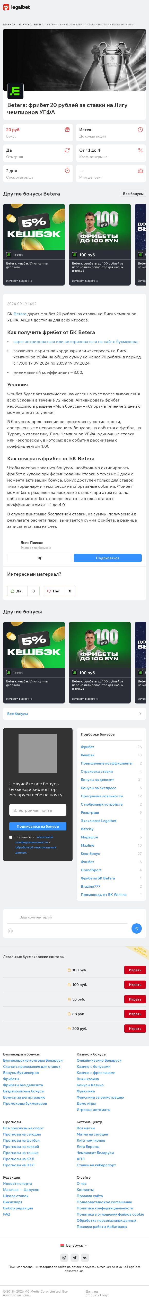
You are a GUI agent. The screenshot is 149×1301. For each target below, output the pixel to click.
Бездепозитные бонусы (23, 1091)
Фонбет (111, 862)
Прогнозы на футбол (21, 1140)
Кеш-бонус (111, 854)
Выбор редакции (18, 1208)
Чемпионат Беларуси (95, 1152)
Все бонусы (133, 193)
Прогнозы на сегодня (22, 1134)
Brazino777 (111, 886)
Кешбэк (111, 755)
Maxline (111, 845)
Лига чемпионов (91, 1140)
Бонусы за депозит (111, 780)
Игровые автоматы (93, 1109)
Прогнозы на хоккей (21, 1146)
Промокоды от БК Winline (111, 895)
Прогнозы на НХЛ (18, 1165)
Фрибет (111, 747)
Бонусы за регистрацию (24, 1097)
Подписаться (108, 558)
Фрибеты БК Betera (111, 878)
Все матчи (86, 1128)
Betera (38, 24)
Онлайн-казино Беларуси (99, 1060)
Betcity (111, 829)
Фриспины (86, 1091)
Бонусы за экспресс (111, 788)
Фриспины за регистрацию (100, 1097)
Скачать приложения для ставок (31, 1066)
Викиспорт (12, 1202)
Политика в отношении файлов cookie (110, 1214)
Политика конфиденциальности (105, 1208)
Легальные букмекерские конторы (33, 956)
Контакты (85, 1189)
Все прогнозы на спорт (23, 1128)
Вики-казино (88, 1079)
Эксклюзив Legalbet (111, 821)
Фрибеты (11, 1079)
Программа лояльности (111, 796)
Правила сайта (90, 1196)
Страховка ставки (111, 771)
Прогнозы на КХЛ (18, 1159)
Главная (9, 24)
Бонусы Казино (90, 1085)
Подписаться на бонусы (38, 825)
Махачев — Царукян (21, 1189)
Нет (64, 591)
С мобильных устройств (111, 804)
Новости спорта (17, 1183)
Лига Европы (88, 1146)
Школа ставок (16, 1196)
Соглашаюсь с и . (35, 844)
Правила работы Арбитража (102, 1226)
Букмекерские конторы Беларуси (33, 1060)
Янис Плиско (32, 543)
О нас (82, 1183)
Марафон (111, 837)
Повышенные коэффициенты (111, 763)
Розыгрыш (111, 812)
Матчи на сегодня (92, 1134)
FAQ (6, 1214)
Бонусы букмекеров (21, 1072)
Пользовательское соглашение (104, 1202)
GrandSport (111, 870)
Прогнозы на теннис (21, 1152)
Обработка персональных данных (106, 1220)
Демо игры (86, 1103)
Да (28, 591)
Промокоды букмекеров (25, 1103)
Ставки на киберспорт (96, 1165)
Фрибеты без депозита (23, 1085)
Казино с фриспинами (96, 1072)
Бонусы (24, 24)
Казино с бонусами (93, 1066)
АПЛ (81, 1159)
